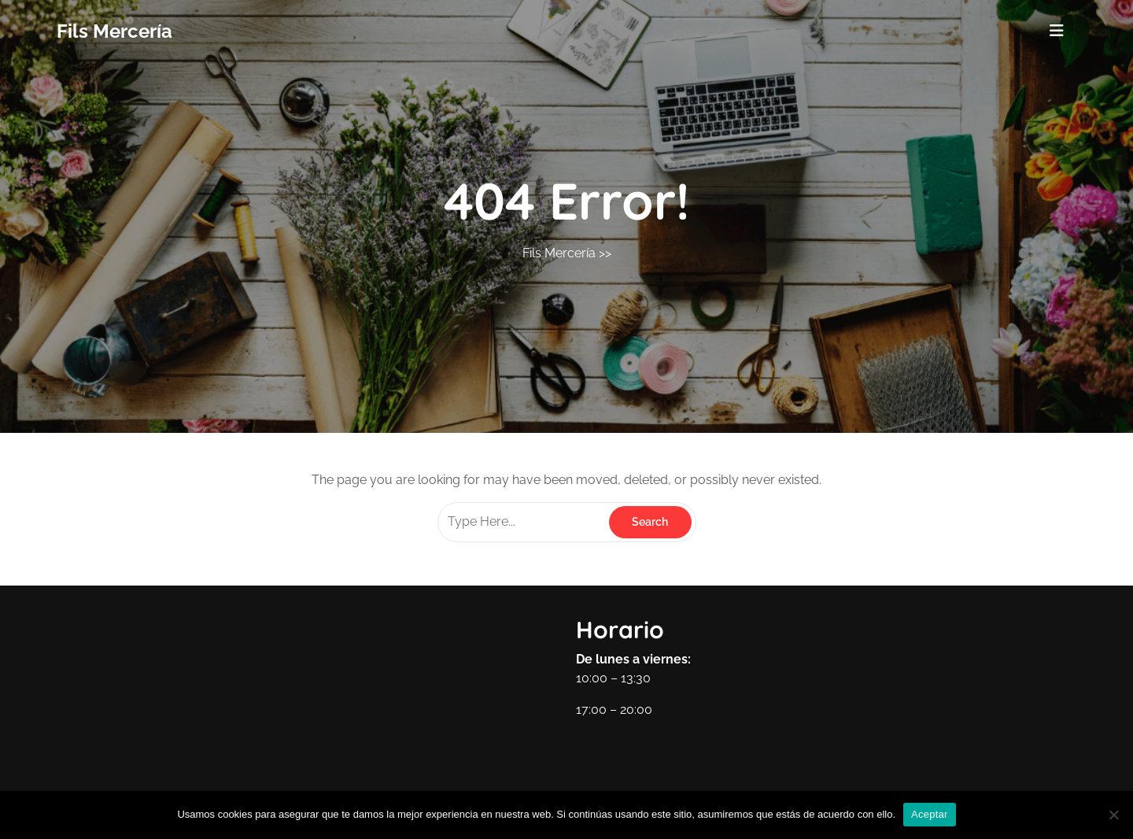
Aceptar (929, 814)
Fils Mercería (114, 31)
